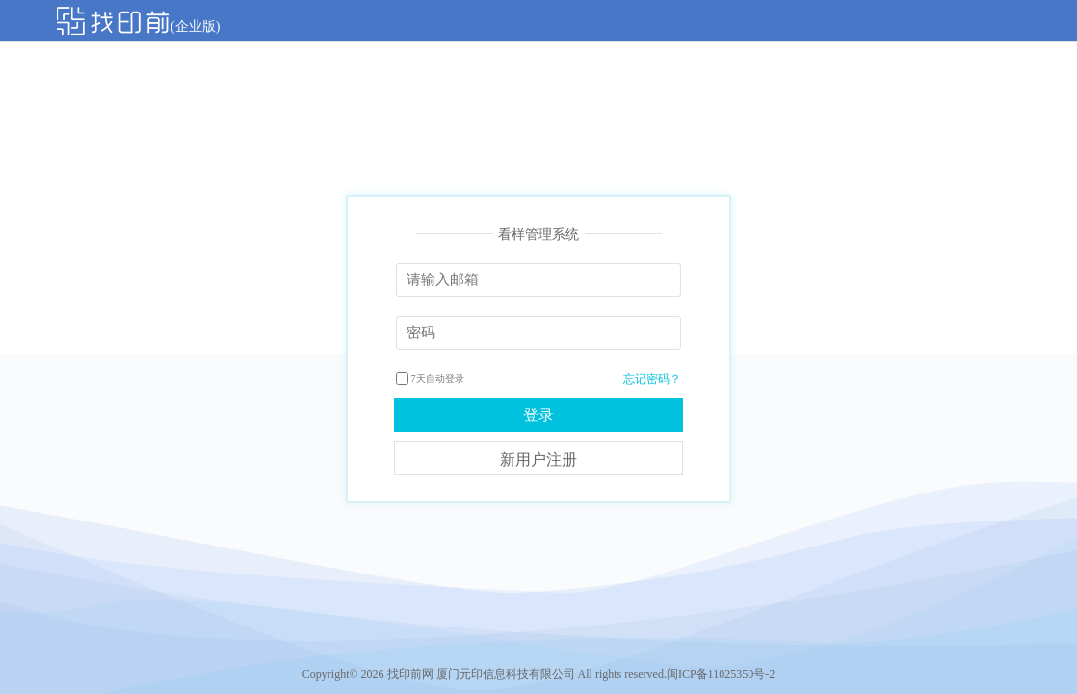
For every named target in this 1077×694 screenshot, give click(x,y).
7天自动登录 (430, 378)
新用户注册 (538, 459)
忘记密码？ (652, 379)
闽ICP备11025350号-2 (721, 674)
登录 (538, 415)
